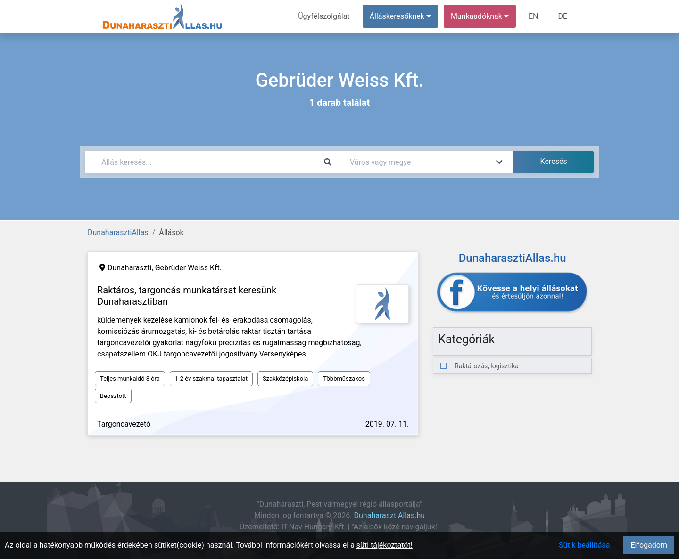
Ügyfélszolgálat (323, 16)
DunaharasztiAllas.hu (389, 515)
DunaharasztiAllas (118, 232)
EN (533, 16)
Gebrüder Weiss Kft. (188, 267)
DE (562, 16)
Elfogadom (648, 545)
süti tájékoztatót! (384, 545)
